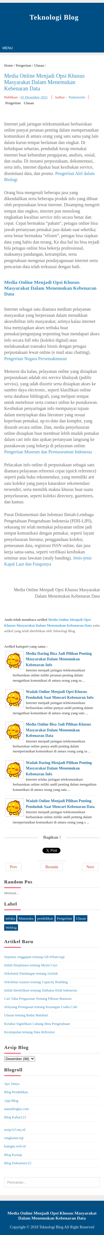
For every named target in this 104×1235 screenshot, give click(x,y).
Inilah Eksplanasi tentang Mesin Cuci (30, 965)
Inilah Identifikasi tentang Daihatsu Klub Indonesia (40, 990)
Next (90, 867)
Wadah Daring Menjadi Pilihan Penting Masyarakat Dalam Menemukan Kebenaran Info (59, 768)
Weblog (11, 927)
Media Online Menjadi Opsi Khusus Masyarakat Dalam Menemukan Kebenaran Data (44, 82)
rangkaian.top (14, 1138)
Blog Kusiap (13, 1155)
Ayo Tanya (11, 1084)
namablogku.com (16, 1109)
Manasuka (26, 918)
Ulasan (29, 103)
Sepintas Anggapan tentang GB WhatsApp (34, 957)
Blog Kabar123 (15, 1117)
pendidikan (45, 918)
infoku (10, 918)
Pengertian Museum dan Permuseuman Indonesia (48, 451)
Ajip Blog (11, 1101)
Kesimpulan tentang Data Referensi (29, 1032)
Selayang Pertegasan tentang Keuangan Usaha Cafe (40, 1007)
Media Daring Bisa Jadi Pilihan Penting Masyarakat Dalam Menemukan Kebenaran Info (59, 659)
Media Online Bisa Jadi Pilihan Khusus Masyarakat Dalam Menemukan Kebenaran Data (58, 730)
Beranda (51, 867)
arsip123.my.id (14, 1130)
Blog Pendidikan (16, 1092)
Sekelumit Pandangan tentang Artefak (31, 973)
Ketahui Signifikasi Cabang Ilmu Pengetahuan (37, 1024)
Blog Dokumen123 (17, 1163)
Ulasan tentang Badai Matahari (26, 1015)
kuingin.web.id (15, 1146)
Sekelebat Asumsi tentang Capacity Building (36, 982)
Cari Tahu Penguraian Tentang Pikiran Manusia (38, 999)
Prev (13, 867)
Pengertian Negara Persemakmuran (35, 358)
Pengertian (13, 103)
